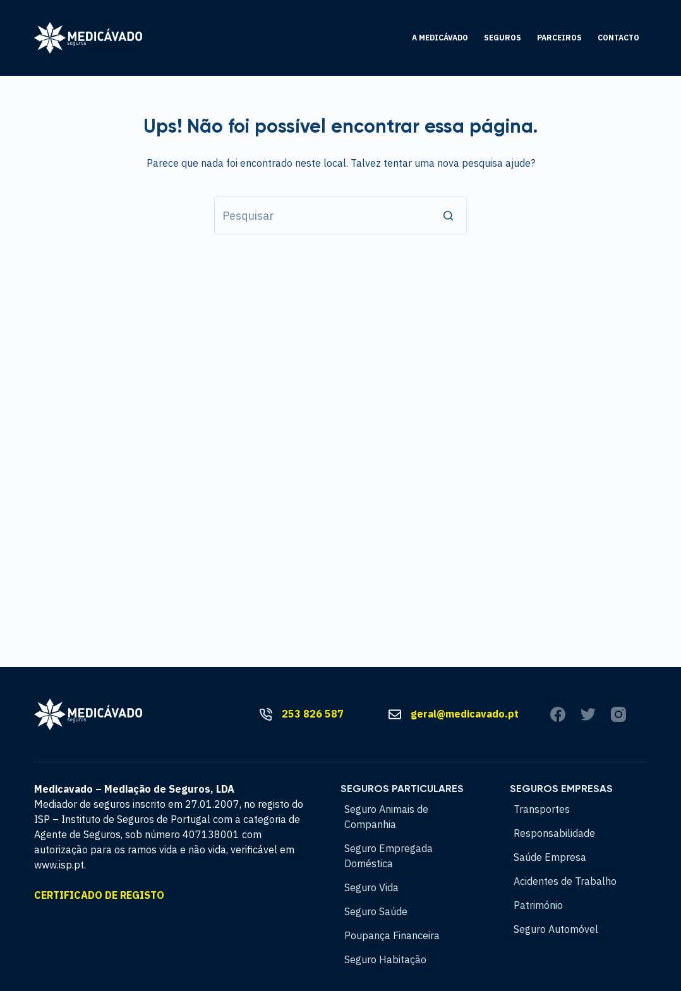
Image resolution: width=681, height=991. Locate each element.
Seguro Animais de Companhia (386, 817)
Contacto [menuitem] (618, 37)
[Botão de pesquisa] (448, 215)
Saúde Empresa (550, 857)
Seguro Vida (371, 887)
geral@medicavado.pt (465, 713)
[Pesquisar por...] (340, 215)
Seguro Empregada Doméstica (388, 856)
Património (538, 905)
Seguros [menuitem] (502, 37)
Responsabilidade (554, 833)
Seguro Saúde (375, 911)
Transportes (542, 809)
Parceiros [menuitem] (559, 37)
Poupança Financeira (392, 935)
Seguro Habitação (385, 959)
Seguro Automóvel (556, 929)
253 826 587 (313, 713)
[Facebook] (557, 714)
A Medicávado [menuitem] (440, 37)
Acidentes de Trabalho (565, 881)
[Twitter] (588, 714)
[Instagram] (618, 714)
